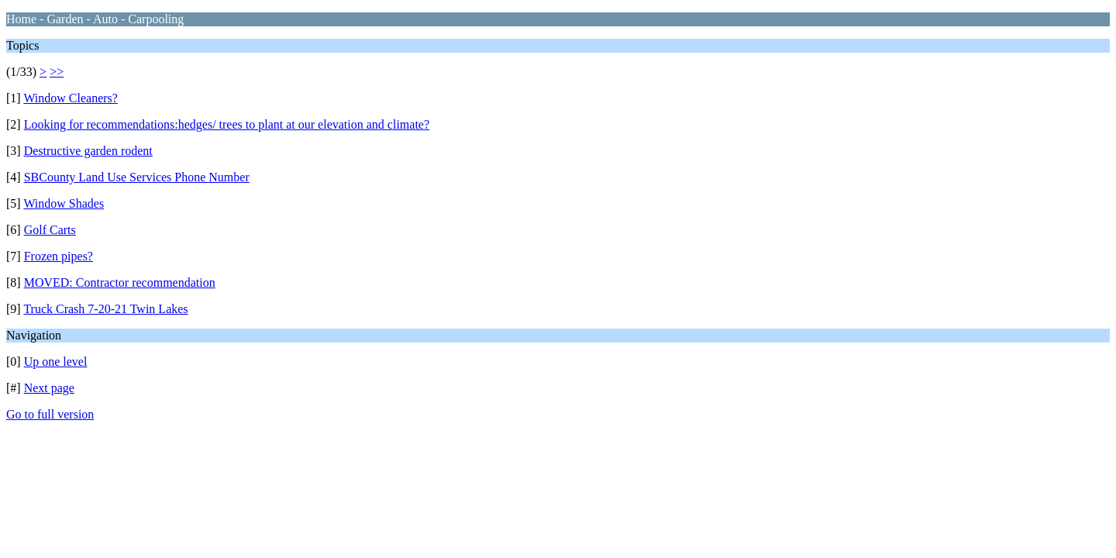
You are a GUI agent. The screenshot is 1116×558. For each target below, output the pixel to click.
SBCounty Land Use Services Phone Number (137, 177)
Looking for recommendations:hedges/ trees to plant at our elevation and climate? (226, 124)
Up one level (56, 361)
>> (57, 71)
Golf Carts (50, 229)
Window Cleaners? (70, 98)
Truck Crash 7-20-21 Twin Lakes (105, 308)
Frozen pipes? (58, 256)
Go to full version (50, 414)
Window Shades (63, 203)
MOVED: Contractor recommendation (119, 282)
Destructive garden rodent (88, 150)
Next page (49, 387)
